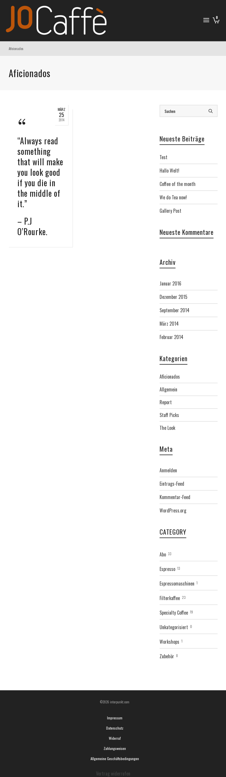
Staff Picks (169, 414)
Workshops (169, 641)
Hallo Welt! (169, 170)
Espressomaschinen (177, 583)
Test (163, 157)
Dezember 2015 (173, 296)
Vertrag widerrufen (113, 773)
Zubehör (167, 656)
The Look (167, 427)
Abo (163, 554)
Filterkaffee (170, 598)
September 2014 (174, 310)
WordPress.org (173, 510)
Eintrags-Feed (172, 483)
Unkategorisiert (174, 627)
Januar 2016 (170, 283)
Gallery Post (170, 210)
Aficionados (170, 376)
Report (166, 402)
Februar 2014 (171, 336)
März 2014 (169, 323)
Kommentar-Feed (175, 497)
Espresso (167, 568)
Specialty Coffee (174, 612)
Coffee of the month (178, 183)
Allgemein (168, 389)
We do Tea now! (173, 197)
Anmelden (168, 470)
